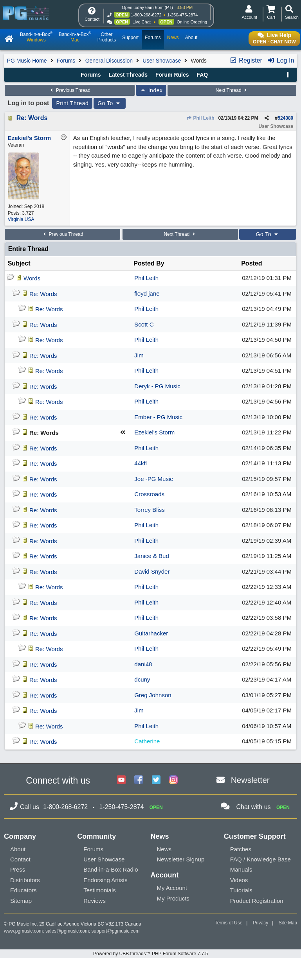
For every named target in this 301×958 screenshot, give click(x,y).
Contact (20, 859)
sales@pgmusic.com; (68, 931)
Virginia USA (21, 219)
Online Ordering (192, 22)
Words (31, 278)
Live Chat (141, 22)
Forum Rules (172, 75)
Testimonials (99, 890)
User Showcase (161, 60)
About (17, 849)
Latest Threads (128, 75)
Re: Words (32, 118)
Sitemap (21, 900)
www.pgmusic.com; (24, 931)
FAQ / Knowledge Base (260, 859)
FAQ (202, 75)
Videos (239, 880)
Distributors (25, 880)
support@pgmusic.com (116, 931)
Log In (280, 60)
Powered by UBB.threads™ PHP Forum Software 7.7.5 (150, 953)
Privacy (260, 923)
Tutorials (241, 890)
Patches (240, 849)
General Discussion (109, 60)
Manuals (241, 869)
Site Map (288, 923)
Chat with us (253, 807)
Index (151, 90)
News (164, 849)
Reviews (94, 900)
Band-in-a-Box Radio (110, 869)
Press (17, 869)
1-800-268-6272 (146, 15)
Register (245, 60)
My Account (172, 887)
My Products (173, 898)
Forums (66, 60)
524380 (285, 118)
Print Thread (72, 103)
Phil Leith (200, 118)
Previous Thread (69, 90)
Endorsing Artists (105, 880)
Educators (23, 890)
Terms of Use (229, 923)
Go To (109, 103)
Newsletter (250, 779)
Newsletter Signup (181, 859)
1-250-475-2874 (182, 15)
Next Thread (232, 90)
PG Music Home (27, 60)
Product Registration (256, 900)
